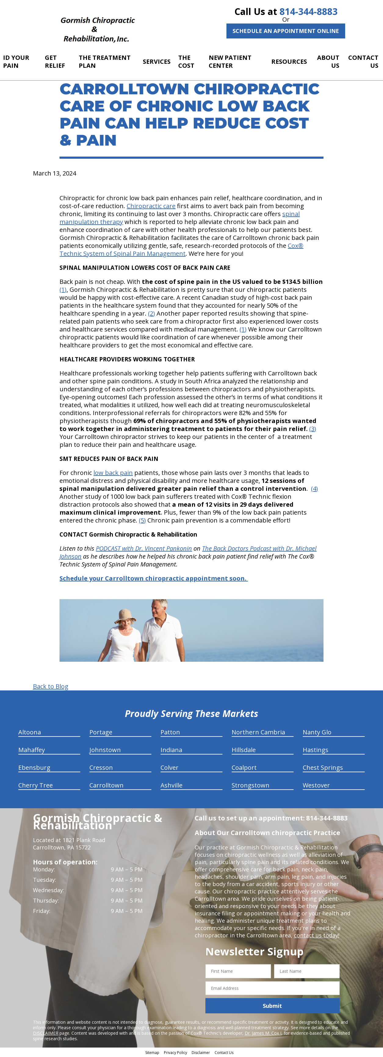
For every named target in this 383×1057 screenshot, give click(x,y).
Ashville (171, 785)
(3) (312, 429)
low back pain (113, 473)
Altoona (29, 732)
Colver (170, 767)
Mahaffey (31, 750)
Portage (100, 732)
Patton (170, 732)
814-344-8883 (309, 11)
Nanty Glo (317, 732)
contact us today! (316, 935)
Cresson (101, 767)
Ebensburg (34, 767)
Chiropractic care (151, 206)
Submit (272, 1005)
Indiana (171, 750)
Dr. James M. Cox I (263, 1033)
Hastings (315, 750)
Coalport (244, 767)
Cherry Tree (35, 785)
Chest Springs (323, 767)
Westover (316, 785)
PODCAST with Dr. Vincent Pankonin (144, 548)
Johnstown (105, 750)
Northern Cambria (258, 732)
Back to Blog (50, 686)
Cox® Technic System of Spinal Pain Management (181, 249)
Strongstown (250, 785)
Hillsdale (244, 750)
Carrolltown (106, 785)
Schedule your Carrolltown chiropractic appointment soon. (154, 578)
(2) (151, 313)
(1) (63, 289)
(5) (142, 520)
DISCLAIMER (45, 1033)
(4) (314, 488)
